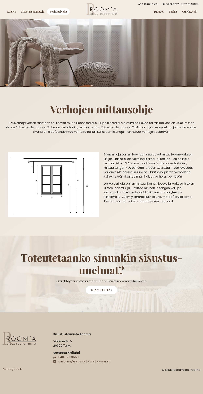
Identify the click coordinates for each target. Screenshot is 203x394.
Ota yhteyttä (189, 11)
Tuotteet (159, 11)
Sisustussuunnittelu (32, 11)
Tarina (173, 11)
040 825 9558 (66, 357)
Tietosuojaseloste (12, 369)
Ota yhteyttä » (101, 290)
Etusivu (11, 11)
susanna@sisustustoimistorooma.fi (81, 361)
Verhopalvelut (58, 11)
